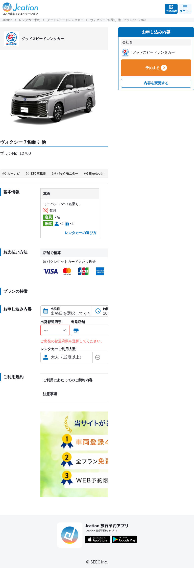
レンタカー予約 (29, 20)
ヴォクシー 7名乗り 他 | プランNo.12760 (118, 20)
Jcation (7, 20)
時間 (106, 309)
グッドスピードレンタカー (65, 20)
